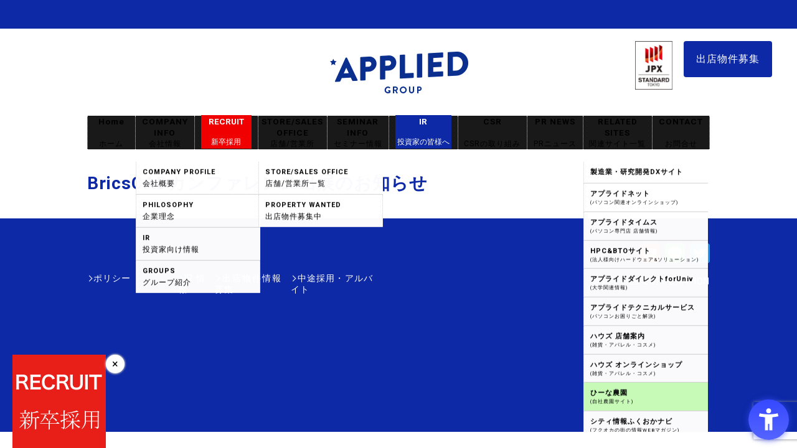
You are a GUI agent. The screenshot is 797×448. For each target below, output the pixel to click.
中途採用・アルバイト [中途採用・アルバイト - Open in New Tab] (326, 278)
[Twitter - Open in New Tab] (700, 257)
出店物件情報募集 (226, 278)
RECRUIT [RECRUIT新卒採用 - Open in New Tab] (226, 131)
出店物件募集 (728, 59)
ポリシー (112, 278)
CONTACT (681, 132)
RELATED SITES (618, 132)
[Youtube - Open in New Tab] (650, 257)
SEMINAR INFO (358, 132)
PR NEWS (555, 132)
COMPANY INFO (165, 132)
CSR (493, 132)
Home (111, 132)
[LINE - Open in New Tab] (675, 257)
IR (423, 131)
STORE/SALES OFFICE (293, 132)
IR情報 (160, 278)
